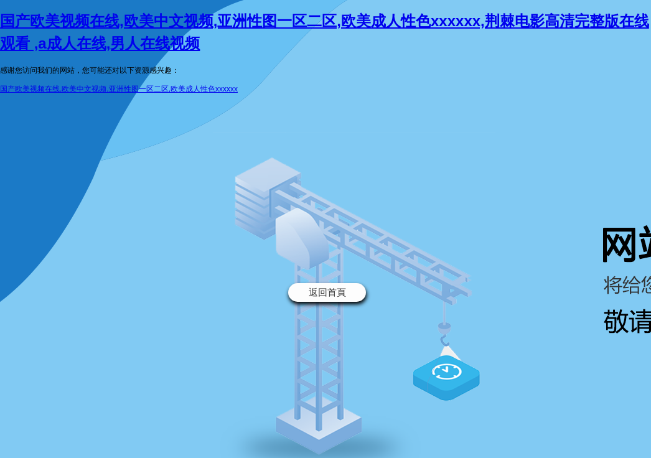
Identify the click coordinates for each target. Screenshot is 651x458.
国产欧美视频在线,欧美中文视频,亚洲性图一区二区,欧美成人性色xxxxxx (119, 89)
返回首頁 (327, 292)
